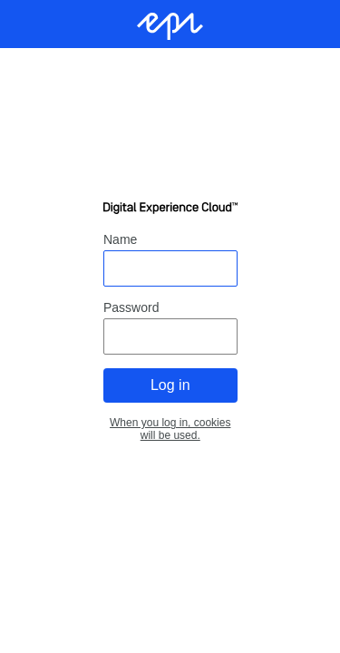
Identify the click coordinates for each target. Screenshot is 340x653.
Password (131, 307)
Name (120, 239)
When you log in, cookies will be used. (170, 429)
